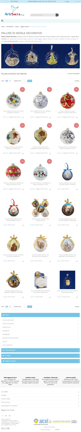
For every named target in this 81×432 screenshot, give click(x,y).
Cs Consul (14, 425)
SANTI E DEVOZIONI (8, 323)
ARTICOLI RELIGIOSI (8, 320)
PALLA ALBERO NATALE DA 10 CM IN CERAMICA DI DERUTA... (13, 112)
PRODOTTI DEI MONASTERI (10, 338)
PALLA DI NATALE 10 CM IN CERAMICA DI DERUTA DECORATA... (67, 112)
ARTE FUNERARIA (7, 345)
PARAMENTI (5, 331)
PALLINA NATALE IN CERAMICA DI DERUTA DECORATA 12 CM (67, 147)
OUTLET (4, 341)
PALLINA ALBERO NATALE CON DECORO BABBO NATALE (13, 219)
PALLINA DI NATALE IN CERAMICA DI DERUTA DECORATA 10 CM (40, 183)
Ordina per (17, 81)
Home (7, 315)
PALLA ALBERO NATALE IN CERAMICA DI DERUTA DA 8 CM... (40, 112)
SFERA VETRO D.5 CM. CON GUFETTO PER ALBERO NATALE (67, 291)
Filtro (29, 81)
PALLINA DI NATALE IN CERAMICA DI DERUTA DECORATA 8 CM (14, 183)
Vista (2, 81)
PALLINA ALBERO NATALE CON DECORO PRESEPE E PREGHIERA (67, 219)
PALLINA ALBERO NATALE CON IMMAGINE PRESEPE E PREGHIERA (13, 291)
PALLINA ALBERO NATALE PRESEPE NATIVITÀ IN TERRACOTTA (40, 291)
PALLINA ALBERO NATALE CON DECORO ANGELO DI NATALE (67, 183)
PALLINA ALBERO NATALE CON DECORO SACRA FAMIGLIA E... (40, 255)
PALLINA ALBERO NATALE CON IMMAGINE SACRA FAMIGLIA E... (67, 255)
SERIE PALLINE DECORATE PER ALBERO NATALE (40, 219)
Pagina (77, 81)
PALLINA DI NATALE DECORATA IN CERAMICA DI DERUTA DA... (13, 147)
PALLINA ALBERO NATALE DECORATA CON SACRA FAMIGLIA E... (13, 255)
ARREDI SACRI (6, 327)
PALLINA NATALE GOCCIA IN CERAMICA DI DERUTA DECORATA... (40, 147)
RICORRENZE (6, 334)
